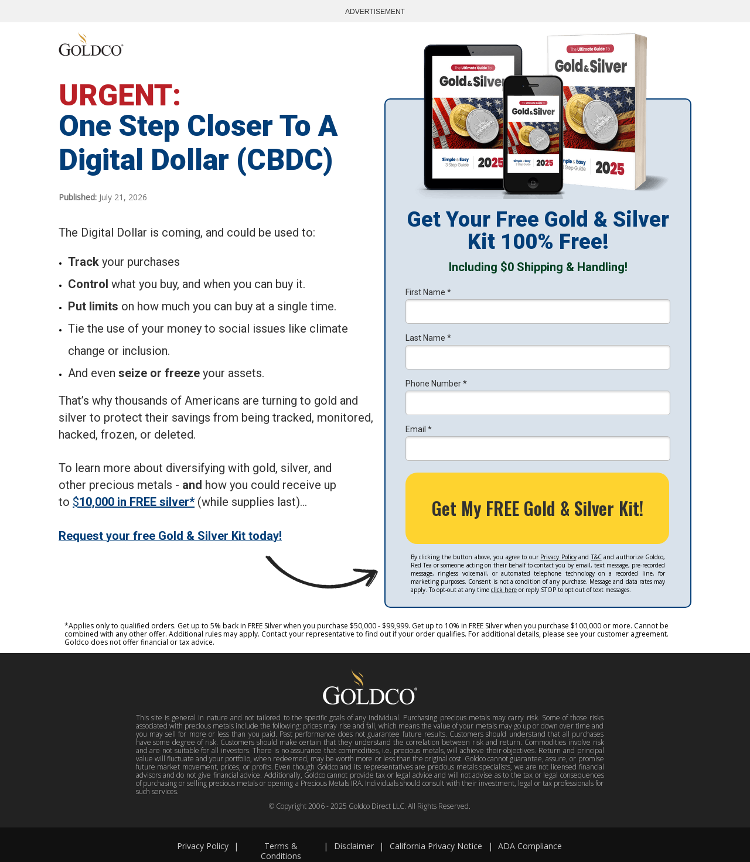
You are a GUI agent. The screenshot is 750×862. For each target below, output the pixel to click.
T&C (596, 557)
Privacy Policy (558, 557)
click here (504, 590)
